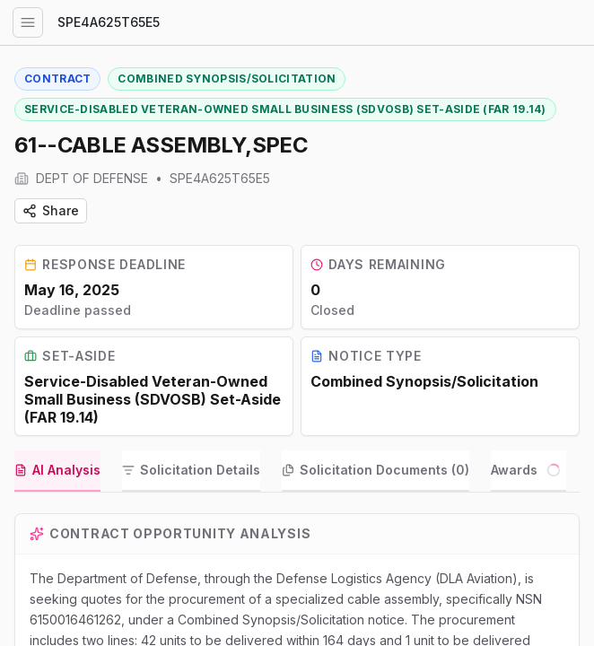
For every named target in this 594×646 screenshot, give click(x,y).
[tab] (57, 485)
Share (50, 210)
